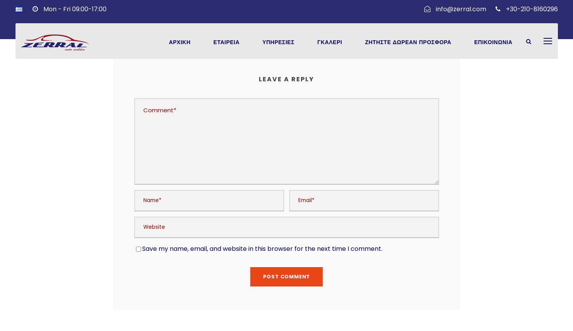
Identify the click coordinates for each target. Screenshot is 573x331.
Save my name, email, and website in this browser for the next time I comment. (262, 248)
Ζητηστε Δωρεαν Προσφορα (408, 42)
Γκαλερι (329, 42)
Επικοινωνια (493, 42)
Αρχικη (180, 42)
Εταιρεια (226, 42)
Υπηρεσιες (278, 42)
